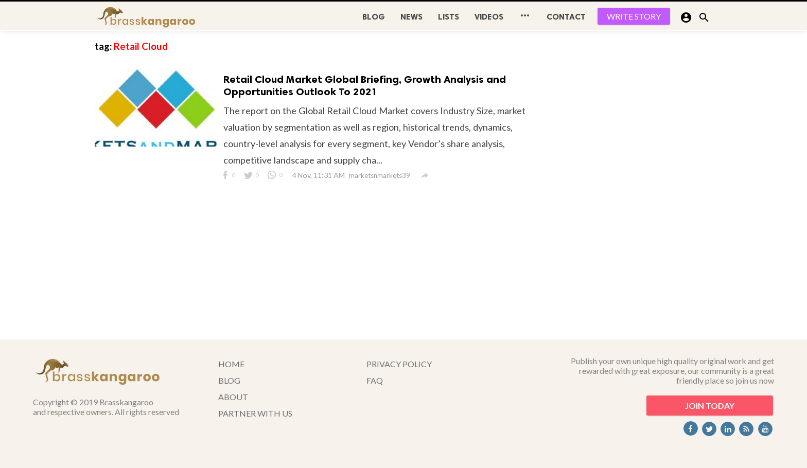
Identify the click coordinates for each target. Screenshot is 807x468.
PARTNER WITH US (255, 413)
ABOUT (233, 397)
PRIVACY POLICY (399, 364)
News (411, 17)
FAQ (374, 380)
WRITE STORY (634, 16)
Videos (489, 17)
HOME (231, 364)
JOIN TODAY (709, 405)
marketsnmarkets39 (379, 175)
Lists (448, 17)
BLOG (373, 17)
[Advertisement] (635, 185)
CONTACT (566, 17)
